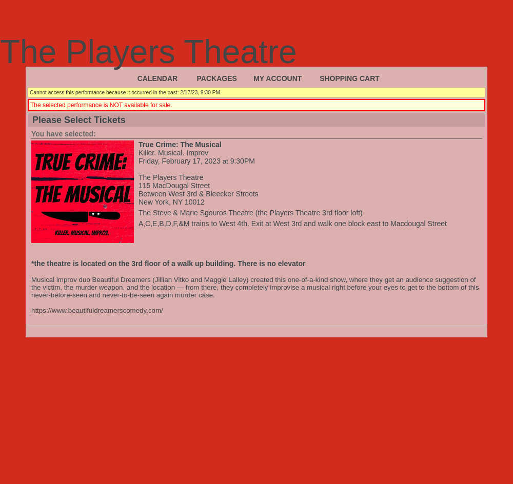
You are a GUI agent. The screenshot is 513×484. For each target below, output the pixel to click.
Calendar (157, 78)
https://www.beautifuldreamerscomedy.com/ (97, 310)
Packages (217, 78)
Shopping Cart (350, 78)
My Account (277, 78)
